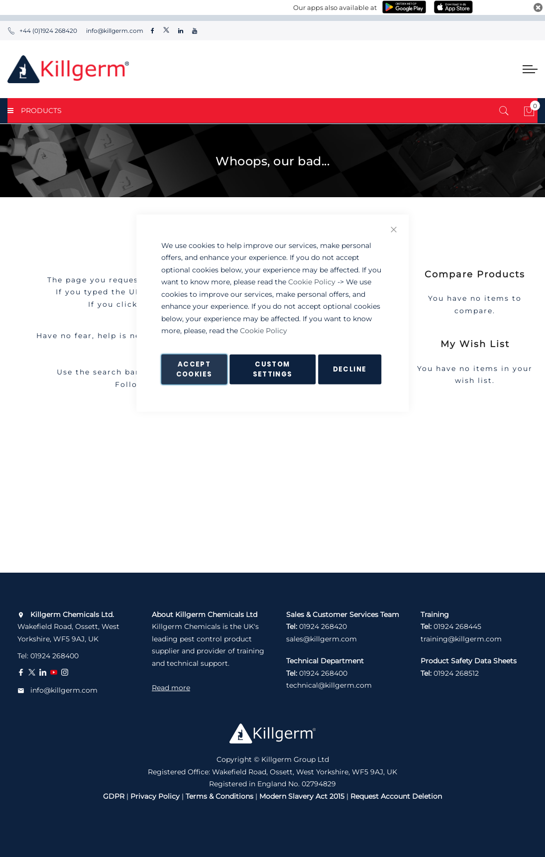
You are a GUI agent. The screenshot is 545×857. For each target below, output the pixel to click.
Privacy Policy (155, 796)
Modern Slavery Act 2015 (301, 796)
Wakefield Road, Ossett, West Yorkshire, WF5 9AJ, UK (68, 626)
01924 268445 (457, 626)
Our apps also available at (335, 7)
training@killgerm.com (461, 638)
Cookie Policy (311, 281)
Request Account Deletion (396, 796)
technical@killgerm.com (329, 685)
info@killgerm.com (114, 30)
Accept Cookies (194, 368)
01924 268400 (54, 655)
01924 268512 (456, 673)
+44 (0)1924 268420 (42, 30)
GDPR (113, 796)
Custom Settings (273, 368)
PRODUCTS (34, 110)
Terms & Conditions (219, 796)
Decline (349, 368)
